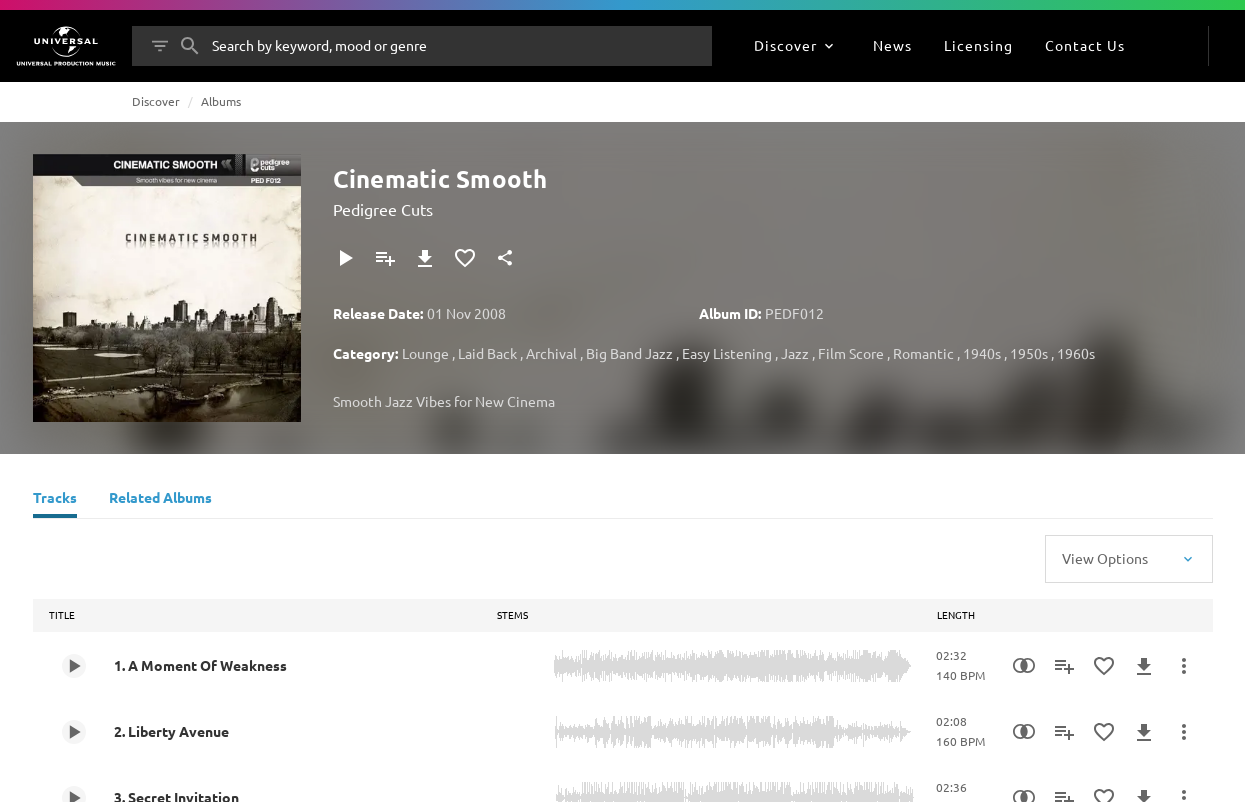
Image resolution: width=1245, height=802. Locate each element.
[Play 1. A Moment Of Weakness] (74, 666)
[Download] (425, 258)
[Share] (505, 258)
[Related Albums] (160, 500)
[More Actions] (1184, 666)
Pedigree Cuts (383, 209)
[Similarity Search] (1024, 666)
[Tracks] (55, 500)
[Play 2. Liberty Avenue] (74, 732)
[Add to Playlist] (385, 258)
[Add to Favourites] (465, 258)
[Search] (190, 46)
